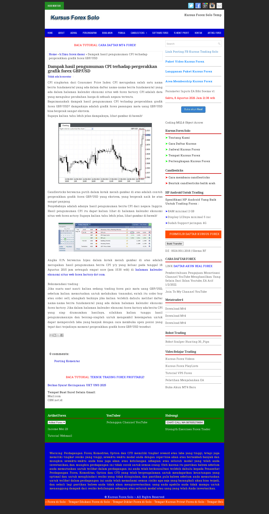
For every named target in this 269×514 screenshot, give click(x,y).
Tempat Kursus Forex (182, 155)
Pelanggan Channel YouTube (126, 422)
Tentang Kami (177, 137)
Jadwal (73, 32)
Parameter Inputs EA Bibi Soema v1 (190, 91)
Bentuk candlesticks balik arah (190, 183)
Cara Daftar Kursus (180, 143)
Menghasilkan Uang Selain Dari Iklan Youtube (192, 278)
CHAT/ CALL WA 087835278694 (185, 422)
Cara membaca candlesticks (187, 177)
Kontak (198, 32)
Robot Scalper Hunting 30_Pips (187, 341)
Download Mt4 (175, 308)
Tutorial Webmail (60, 435)
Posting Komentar (67, 361)
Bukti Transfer (174, 243)
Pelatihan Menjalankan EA (184, 380)
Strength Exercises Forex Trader (187, 429)
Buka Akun (107, 32)
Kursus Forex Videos (179, 359)
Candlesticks (140, 31)
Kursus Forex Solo (120, 497)
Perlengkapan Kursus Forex (187, 161)
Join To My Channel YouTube (186, 291)
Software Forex (160, 32)
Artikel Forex (214, 32)
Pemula (121, 32)
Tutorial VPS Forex (178, 373)
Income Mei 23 (58, 429)
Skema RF (199, 251)
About (61, 32)
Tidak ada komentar (59, 76)
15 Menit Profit (181, 32)
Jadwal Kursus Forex (182, 149)
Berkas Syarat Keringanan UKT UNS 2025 (77, 385)
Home (50, 32)
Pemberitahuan (176, 273)
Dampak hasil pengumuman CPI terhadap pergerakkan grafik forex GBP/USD (102, 68)
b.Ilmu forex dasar (72, 54)
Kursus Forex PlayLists (181, 366)
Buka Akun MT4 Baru (180, 387)
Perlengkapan (90, 32)
